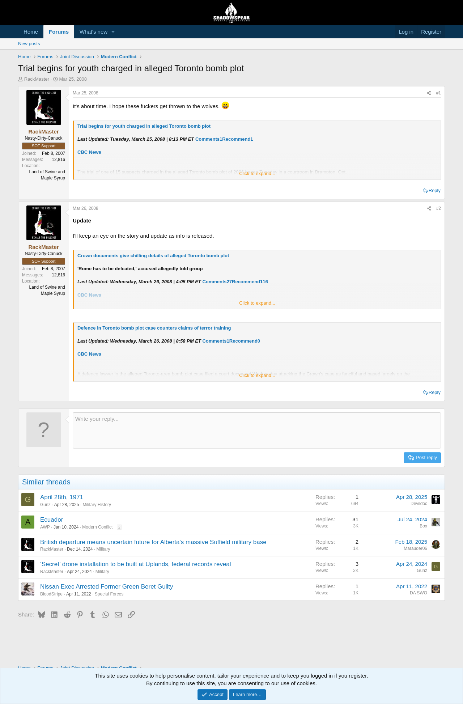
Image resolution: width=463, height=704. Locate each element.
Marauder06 (415, 548)
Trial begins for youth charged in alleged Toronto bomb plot (144, 126)
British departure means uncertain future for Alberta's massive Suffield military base (153, 542)
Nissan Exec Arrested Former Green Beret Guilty (106, 586)
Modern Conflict (97, 527)
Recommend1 (237, 139)
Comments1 (208, 139)
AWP (45, 527)
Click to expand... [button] (257, 173)
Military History (96, 504)
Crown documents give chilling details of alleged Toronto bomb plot (153, 255)
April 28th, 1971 (61, 497)
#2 (438, 208)
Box (423, 526)
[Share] (429, 93)
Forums (59, 32)
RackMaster (36, 79)
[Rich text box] (257, 430)
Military (103, 549)
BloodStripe (51, 594)
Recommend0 (244, 341)
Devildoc (419, 503)
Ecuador (51, 519)
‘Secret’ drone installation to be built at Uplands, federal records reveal (135, 564)
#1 (438, 93)
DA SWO (418, 592)
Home (31, 32)
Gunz (45, 504)
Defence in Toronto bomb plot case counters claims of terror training (154, 328)
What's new (93, 32)
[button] (113, 31)
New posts (29, 43)
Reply (435, 190)
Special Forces (109, 594)
